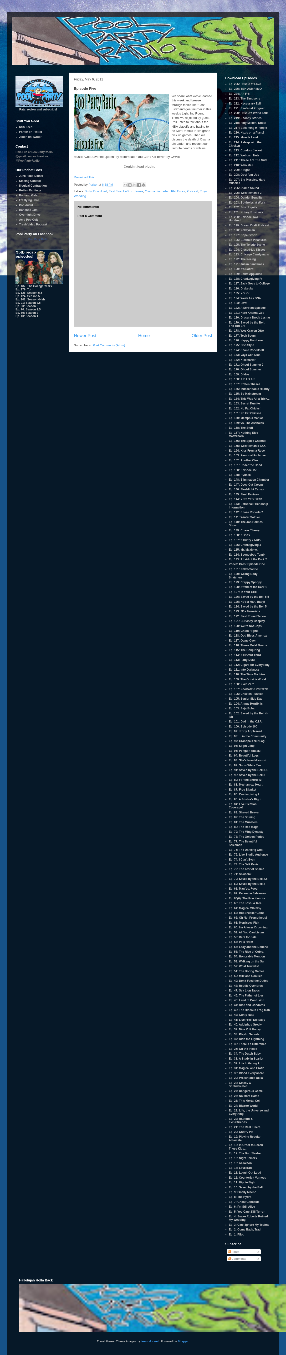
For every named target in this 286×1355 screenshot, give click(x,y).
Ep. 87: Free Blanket (242, 789)
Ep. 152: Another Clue (243, 460)
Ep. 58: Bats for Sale (242, 937)
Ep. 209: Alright (239, 170)
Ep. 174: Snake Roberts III (246, 350)
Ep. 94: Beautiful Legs (244, 755)
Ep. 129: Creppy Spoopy (245, 582)
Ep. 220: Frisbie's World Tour (248, 113)
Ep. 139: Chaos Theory (244, 530)
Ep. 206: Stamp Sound (244, 188)
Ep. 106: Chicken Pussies (246, 694)
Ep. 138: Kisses (239, 535)
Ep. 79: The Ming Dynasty (246, 831)
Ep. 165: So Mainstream (245, 393)
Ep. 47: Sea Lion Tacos (244, 990)
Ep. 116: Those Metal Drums (248, 645)
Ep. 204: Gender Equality (245, 197)
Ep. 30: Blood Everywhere (246, 1073)
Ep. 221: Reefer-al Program (247, 108)
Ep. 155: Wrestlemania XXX (247, 446)
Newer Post (85, 335)
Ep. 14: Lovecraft (240, 1168)
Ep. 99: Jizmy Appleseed (245, 731)
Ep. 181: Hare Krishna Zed (246, 312)
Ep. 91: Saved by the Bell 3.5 (248, 770)
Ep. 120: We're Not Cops (245, 626)
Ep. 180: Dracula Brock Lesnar (249, 317)
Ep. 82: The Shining (242, 817)
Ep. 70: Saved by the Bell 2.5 (248, 879)
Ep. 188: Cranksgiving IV (245, 278)
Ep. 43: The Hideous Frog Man (249, 1010)
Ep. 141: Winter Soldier (244, 517)
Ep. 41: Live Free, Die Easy (247, 1019)
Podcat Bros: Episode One (247, 564)
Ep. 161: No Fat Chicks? (245, 413)
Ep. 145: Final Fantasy (244, 494)
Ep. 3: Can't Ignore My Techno (249, 1224)
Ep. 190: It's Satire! (241, 269)
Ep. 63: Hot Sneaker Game (246, 913)
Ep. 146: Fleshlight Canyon (247, 489)
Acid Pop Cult (28, 219)
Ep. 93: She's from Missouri (247, 760)
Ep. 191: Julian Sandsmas (246, 264)
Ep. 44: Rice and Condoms (247, 1005)
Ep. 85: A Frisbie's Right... (246, 799)
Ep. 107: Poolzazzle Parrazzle (248, 689)
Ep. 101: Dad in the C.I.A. (245, 721)
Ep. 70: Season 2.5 (28, 309)
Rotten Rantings (30, 190)
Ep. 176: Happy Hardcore (246, 340)
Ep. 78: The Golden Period (246, 836)
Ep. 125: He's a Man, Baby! (247, 601)
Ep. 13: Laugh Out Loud (245, 1172)
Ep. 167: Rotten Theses (244, 384)
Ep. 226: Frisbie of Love (245, 84)
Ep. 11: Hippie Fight (242, 1182)
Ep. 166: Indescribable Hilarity (249, 389)
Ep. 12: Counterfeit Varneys (247, 1177)
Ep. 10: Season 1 (26, 316)
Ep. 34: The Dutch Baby (245, 1053)
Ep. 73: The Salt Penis (244, 864)
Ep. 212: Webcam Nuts (244, 155)
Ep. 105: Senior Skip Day (245, 698)
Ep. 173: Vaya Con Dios (244, 355)
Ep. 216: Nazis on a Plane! (246, 132)
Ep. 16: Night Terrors (243, 1158)
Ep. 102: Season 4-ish (30, 299)
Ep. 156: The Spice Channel (247, 441)
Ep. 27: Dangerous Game (246, 1091)
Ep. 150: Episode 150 (243, 470)
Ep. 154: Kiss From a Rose (247, 450)
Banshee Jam (28, 210)
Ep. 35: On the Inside (243, 1049)
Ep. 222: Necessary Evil (245, 103)
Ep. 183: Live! (238, 303)
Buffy (88, 191)
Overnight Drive (30, 214)
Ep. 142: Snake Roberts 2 (246, 512)
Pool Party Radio (38, 239)
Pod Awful (26, 205)
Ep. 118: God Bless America (248, 635)
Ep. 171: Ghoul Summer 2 (246, 364)
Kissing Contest (30, 181)
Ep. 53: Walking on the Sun (247, 961)
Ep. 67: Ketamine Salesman (247, 893)
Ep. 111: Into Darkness (244, 669)
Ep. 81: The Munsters (243, 822)
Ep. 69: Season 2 (26, 312)
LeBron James (133, 191)
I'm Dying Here (29, 200)
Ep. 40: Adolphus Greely (245, 1024)
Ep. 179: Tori (23, 289)
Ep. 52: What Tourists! (244, 966)
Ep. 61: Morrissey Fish (244, 922)
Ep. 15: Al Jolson (240, 1163)
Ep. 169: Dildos (239, 374)
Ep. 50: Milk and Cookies (245, 976)
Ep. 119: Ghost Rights (244, 631)
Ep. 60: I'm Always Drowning (248, 927)
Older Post (202, 335)
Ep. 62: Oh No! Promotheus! (248, 917)
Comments (237, 1258)
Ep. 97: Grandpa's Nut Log (247, 741)
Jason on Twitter (30, 137)
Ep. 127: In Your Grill (243, 592)
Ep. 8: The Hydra (240, 1197)
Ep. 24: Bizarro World (243, 1105)
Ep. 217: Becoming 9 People (248, 128)
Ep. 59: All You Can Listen (246, 932)
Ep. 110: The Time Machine (247, 674)
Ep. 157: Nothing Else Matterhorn (243, 434)
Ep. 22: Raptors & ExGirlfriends (241, 1120)
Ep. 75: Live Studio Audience (248, 854)
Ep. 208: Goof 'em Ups (244, 174)
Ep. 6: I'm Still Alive (242, 1206)
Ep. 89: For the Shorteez (245, 780)
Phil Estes (178, 191)
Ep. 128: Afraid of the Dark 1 (248, 587)
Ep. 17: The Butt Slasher (245, 1153)
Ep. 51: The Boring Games (246, 971)
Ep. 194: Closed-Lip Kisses (247, 249)
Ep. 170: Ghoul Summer (245, 369)
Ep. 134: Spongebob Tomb (247, 554)
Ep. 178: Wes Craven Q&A (246, 330)
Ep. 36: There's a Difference (247, 1044)
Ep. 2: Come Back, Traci (245, 1229)
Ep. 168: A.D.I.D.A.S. (242, 379)
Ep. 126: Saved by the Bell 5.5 (249, 596)
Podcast (192, 191)
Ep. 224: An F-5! (239, 93)
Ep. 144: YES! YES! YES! (245, 499)
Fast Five (115, 191)
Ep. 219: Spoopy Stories (245, 118)
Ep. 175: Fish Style (241, 345)
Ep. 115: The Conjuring (244, 650)
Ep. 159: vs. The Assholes (246, 423)
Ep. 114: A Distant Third (245, 655)
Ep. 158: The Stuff (241, 427)
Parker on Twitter (30, 132)
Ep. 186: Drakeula (241, 288)
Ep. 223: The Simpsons (244, 98)
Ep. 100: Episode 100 (243, 726)
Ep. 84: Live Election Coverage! (243, 805)
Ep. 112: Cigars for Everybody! (250, 665)
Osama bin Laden (157, 191)
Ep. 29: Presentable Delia (246, 1078)
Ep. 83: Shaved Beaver (244, 812)
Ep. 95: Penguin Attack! (245, 750)
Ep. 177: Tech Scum (242, 335)
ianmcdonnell (150, 1341)
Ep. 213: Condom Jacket (245, 150)
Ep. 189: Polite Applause (245, 274)
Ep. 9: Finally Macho (242, 1192)
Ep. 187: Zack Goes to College (249, 283)
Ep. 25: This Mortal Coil (244, 1100)
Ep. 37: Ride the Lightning (246, 1039)
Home (144, 335)
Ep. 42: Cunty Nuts (241, 1014)
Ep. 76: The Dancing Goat (246, 850)
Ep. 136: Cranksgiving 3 (245, 545)
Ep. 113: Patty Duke (242, 660)
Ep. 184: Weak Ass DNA (245, 298)
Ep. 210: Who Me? (241, 165)
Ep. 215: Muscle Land (243, 137)
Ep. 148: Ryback (240, 475)
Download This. (84, 177)
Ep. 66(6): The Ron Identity (247, 898)
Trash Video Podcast (33, 224)
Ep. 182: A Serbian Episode (247, 307)
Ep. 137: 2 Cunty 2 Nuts (244, 540)
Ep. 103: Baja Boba (242, 708)
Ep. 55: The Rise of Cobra (246, 951)
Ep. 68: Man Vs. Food (243, 888)
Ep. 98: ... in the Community (247, 736)
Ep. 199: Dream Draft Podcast (249, 225)
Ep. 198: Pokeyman (242, 230)
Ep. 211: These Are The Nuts (248, 160)
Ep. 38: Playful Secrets (244, 1034)
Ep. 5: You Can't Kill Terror (247, 1211)
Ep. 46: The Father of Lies (246, 995)
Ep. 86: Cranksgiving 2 (244, 794)
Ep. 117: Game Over (242, 640)
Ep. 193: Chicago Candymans (249, 254)
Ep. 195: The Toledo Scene (247, 244)
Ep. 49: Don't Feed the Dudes (248, 980)
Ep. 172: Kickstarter (242, 360)
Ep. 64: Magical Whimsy (245, 908)
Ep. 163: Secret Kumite (244, 403)
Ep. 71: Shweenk (240, 874)
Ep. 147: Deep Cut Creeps (246, 484)
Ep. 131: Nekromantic (243, 569)
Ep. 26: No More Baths (244, 1096)
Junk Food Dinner (31, 176)
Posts (233, 1252)
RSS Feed (25, 127)
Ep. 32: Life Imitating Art (245, 1063)
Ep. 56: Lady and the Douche (248, 947)
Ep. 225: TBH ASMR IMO (245, 88)
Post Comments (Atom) (109, 345)
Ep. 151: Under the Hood (245, 465)
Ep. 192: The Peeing (242, 259)
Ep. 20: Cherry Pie (241, 1132)
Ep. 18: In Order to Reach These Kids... (246, 1146)
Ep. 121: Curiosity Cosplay (247, 621)
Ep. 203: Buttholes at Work (247, 202)
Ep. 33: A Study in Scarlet (246, 1058)
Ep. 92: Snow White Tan (245, 765)
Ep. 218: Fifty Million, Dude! (247, 123)
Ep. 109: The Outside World (247, 679)
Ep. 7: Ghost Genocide (244, 1202)
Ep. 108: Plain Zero (241, 684)
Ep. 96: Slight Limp (242, 745)
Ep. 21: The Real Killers (244, 1127)
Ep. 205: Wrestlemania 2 (245, 192)
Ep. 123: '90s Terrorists (244, 611)
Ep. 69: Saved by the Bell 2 (247, 884)
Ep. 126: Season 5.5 (28, 292)
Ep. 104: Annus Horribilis (246, 703)
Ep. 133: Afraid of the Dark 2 (248, 559)
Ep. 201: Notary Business (246, 212)
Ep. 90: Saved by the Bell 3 (247, 775)
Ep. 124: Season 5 (27, 296)
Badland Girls (28, 195)
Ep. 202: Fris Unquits (243, 207)
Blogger (183, 1341)
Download (100, 191)
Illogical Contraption (33, 185)
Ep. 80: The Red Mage (243, 827)
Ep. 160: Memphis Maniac (246, 418)
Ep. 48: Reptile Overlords (246, 985)
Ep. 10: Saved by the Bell (246, 1187)
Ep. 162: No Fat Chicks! (244, 408)
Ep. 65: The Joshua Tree (245, 903)
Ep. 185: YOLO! (239, 293)
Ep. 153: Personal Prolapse (247, 455)
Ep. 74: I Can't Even (242, 859)
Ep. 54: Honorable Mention (247, 956)
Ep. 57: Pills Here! (241, 942)
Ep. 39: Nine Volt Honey (245, 1029)
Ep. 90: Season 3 (26, 306)
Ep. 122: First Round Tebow (247, 616)
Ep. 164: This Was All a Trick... (249, 398)
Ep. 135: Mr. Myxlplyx (243, 549)
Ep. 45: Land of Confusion (246, 1000)
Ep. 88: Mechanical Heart (245, 784)
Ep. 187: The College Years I (34, 286)
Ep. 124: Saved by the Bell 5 (248, 606)
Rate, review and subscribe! (39, 108)
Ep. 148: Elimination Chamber (249, 479)
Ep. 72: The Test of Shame (246, 869)
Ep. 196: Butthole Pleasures (247, 240)
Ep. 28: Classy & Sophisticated (240, 1084)
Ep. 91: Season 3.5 (28, 302)
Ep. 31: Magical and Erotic (246, 1068)
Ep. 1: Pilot (236, 1234)
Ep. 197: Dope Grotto (243, 235)
